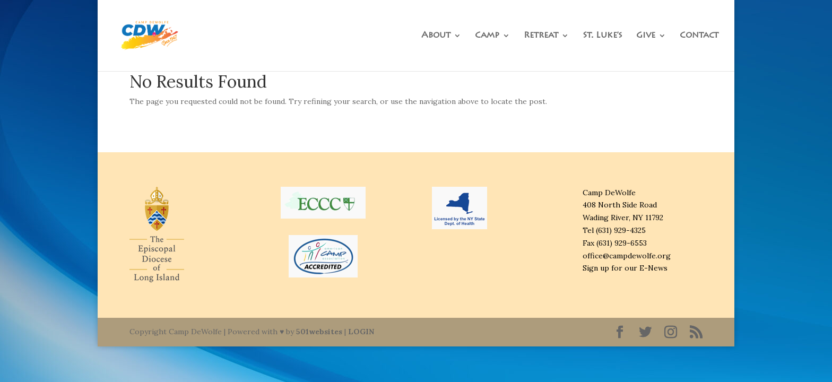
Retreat (541, 36)
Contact (699, 36)
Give (645, 36)
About (435, 36)
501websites (319, 331)
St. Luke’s (602, 36)
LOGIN (361, 331)
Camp (487, 36)
